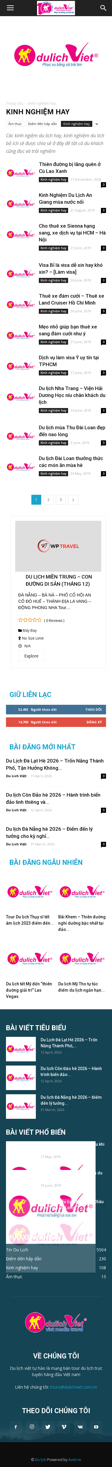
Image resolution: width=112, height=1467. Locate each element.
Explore (31, 656)
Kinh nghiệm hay (76, 123)
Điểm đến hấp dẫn (42, 123)
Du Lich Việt (16, 776)
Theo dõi (93, 709)
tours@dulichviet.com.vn (73, 1387)
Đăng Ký (94, 722)
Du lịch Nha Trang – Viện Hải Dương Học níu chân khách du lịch (72, 395)
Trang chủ (14, 103)
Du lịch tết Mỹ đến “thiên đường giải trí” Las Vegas (29, 990)
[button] (103, 8)
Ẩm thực (15, 123)
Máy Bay (30, 630)
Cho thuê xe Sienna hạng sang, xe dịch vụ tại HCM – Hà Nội (72, 233)
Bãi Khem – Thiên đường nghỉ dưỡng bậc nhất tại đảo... (82, 923)
